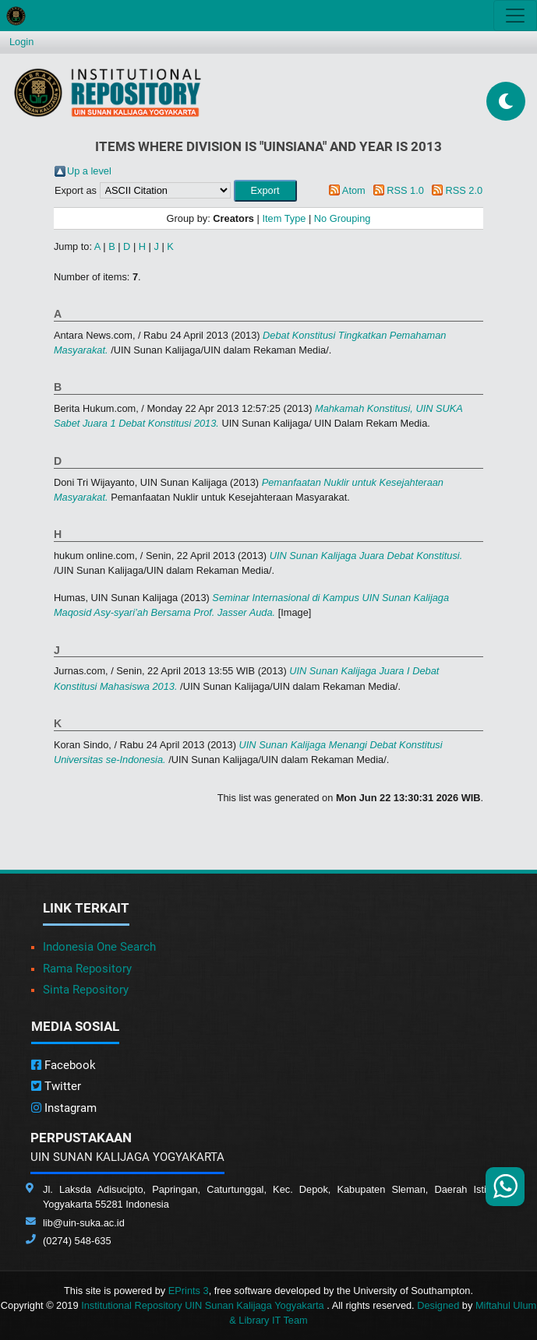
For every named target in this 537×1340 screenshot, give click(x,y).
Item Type (284, 218)
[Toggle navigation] (515, 15)
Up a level (89, 171)
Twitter (56, 1086)
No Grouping (342, 218)
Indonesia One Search (99, 947)
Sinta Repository (86, 990)
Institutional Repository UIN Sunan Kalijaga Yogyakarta (204, 1305)
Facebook (63, 1065)
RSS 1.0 (405, 190)
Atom (354, 190)
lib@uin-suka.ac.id (84, 1223)
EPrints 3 (188, 1290)
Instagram (64, 1108)
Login (21, 41)
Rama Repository (87, 969)
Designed (438, 1305)
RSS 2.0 (463, 190)
